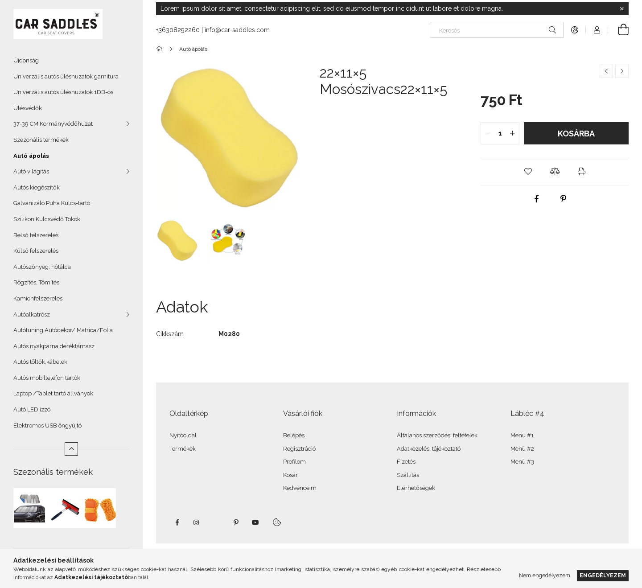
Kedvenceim (300, 488)
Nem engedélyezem (544, 575)
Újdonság (26, 60)
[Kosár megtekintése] (618, 30)
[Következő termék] (622, 71)
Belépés (294, 435)
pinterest (235, 522)
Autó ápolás (31, 155)
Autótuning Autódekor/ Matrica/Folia (63, 330)
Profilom (294, 461)
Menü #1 (522, 435)
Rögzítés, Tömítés (36, 282)
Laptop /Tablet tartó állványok (53, 393)
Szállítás (408, 475)
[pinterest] (563, 199)
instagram (196, 522)
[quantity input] (500, 133)
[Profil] (597, 30)
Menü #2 (522, 448)
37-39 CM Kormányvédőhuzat (53, 123)
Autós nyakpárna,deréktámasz (54, 346)
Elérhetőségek (416, 488)
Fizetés (406, 461)
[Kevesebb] (71, 449)
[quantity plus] (512, 133)
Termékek (182, 448)
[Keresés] (497, 30)
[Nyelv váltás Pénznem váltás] (575, 30)
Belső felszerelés (35, 235)
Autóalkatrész (31, 314)
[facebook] (537, 199)
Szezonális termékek (41, 139)
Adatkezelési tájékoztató (429, 448)
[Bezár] (622, 9)
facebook (177, 522)
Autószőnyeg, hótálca (42, 266)
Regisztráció (299, 448)
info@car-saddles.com (237, 29)
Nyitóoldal (183, 435)
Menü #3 (522, 461)
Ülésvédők (27, 108)
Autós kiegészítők (36, 187)
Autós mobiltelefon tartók (46, 377)
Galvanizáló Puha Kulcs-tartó (51, 203)
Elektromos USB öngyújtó (47, 425)
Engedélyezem (603, 575)
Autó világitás (31, 171)
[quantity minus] (487, 133)
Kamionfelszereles (37, 298)
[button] (528, 171)
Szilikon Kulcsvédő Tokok (46, 219)
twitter (216, 522)
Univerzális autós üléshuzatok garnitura (66, 76)
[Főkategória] (160, 49)
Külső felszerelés (35, 250)
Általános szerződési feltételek (437, 435)
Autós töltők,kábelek (40, 361)
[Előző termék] (606, 71)
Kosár (290, 475)
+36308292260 (178, 29)
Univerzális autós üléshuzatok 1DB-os (63, 92)
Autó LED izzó (31, 409)
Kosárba (576, 133)
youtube (255, 522)
